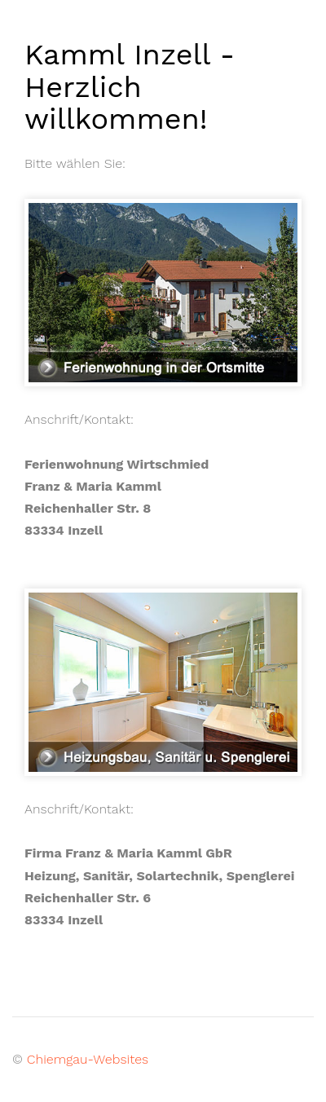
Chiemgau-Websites (87, 1059)
